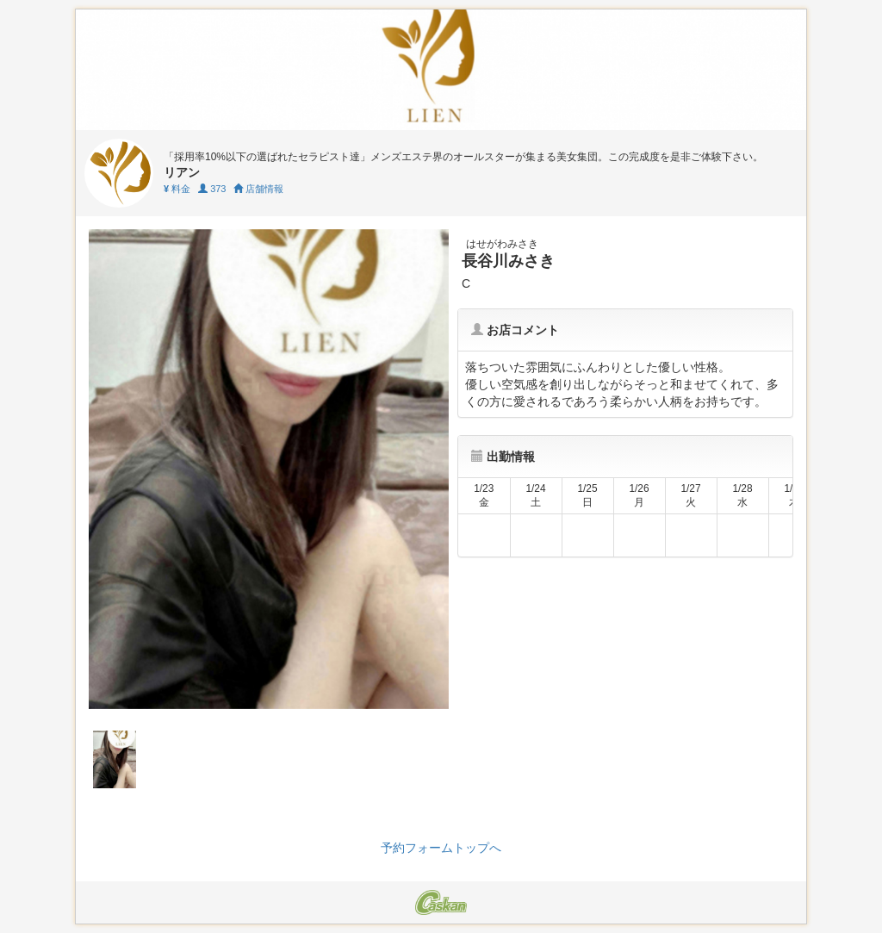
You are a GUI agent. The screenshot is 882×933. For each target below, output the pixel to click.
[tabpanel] (269, 469)
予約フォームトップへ (441, 848)
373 (212, 188)
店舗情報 (258, 188)
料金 (177, 188)
